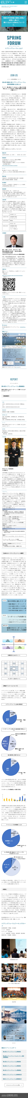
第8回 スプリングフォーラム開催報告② (12, 1074)
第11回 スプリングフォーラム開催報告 (12, 1070)
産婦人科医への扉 (5, 6)
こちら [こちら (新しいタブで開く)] (17, 367)
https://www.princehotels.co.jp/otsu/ (9, 165)
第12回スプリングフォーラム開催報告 (12, 1065)
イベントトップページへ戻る (13, 1085)
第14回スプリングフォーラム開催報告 (12, 1051)
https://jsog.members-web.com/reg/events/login (12, 275)
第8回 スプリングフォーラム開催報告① (12, 1079)
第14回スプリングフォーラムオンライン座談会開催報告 (13, 1056)
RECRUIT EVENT (13, 6)
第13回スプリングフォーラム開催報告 (12, 1061)
